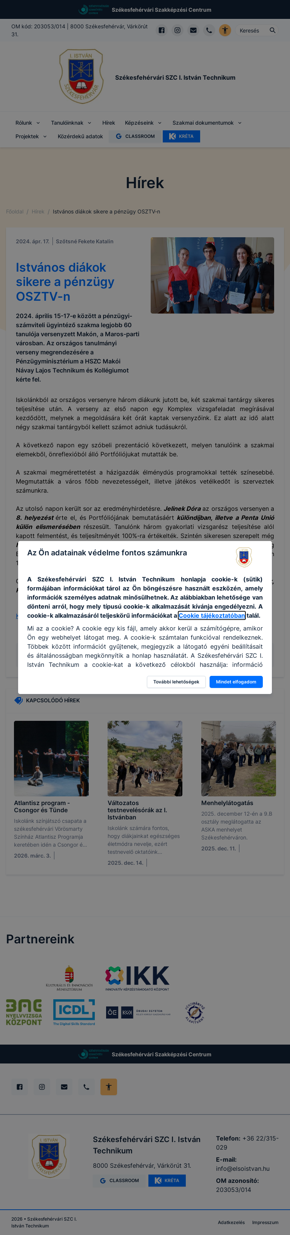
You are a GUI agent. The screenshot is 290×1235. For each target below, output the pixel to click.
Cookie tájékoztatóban (212, 615)
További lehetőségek (176, 682)
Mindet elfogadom (236, 682)
